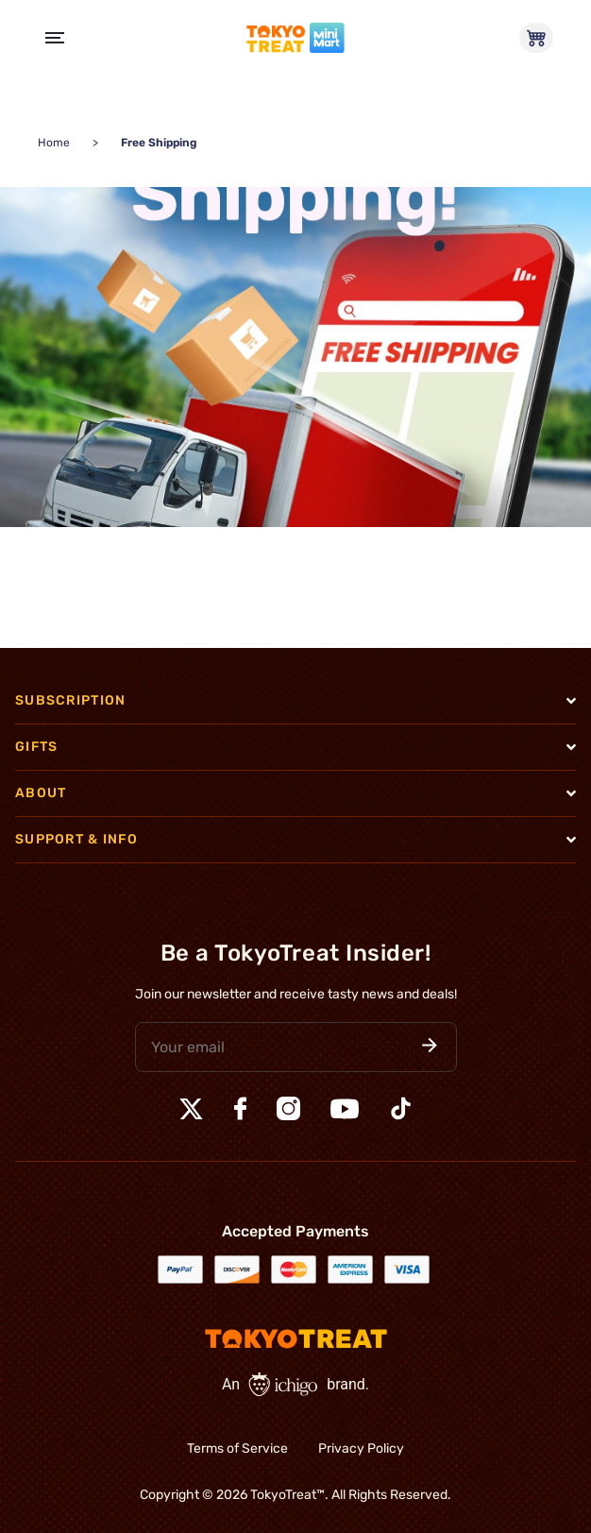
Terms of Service (237, 1448)
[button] (429, 1047)
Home (54, 142)
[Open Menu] (55, 38)
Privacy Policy (361, 1448)
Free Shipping (159, 142)
